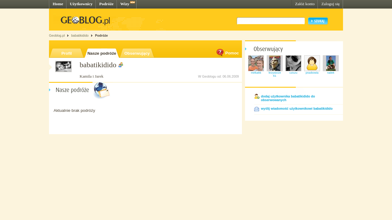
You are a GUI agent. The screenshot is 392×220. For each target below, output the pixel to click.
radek (330, 72)
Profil (66, 53)
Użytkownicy (81, 4)
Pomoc (227, 53)
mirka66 (256, 72)
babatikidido (80, 35)
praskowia (312, 72)
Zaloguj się (330, 4)
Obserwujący (137, 53)
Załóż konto (305, 4)
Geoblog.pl (57, 35)
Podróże (106, 4)
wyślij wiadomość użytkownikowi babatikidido (297, 108)
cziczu (293, 72)
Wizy (124, 4)
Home (58, 4)
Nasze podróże (101, 53)
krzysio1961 (275, 74)
